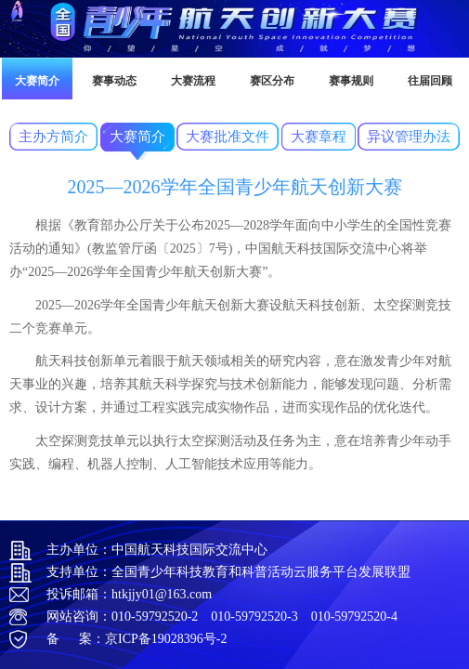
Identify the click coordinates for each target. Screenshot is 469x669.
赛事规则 (351, 80)
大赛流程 (193, 80)
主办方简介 (53, 136)
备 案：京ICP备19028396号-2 (136, 639)
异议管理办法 (408, 136)
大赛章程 (318, 136)
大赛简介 (37, 80)
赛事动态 (114, 80)
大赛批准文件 (227, 136)
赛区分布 (272, 80)
